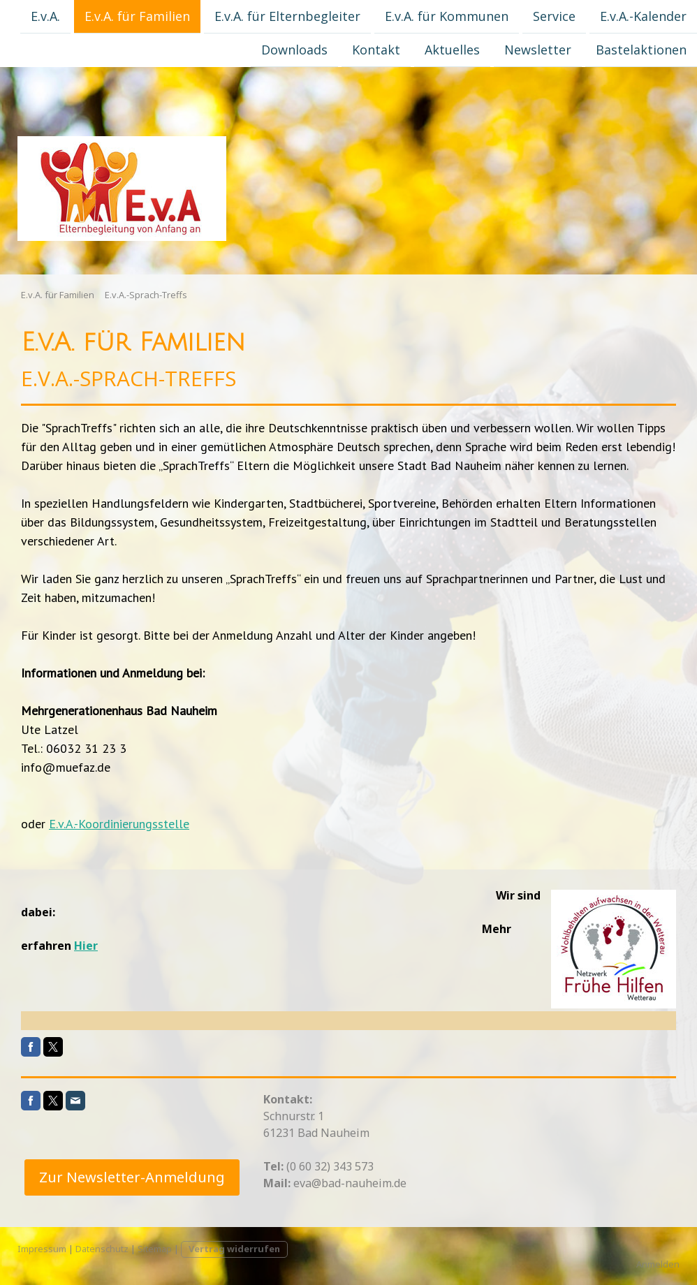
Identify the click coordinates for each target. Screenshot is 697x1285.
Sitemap (155, 1248)
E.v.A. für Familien (137, 16)
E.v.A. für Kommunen (446, 16)
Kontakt (376, 51)
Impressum (41, 1248)
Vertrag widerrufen (234, 1248)
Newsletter (537, 51)
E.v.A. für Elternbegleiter (287, 16)
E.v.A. (45, 16)
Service (554, 16)
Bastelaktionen (641, 51)
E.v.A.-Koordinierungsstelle (119, 824)
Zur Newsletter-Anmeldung (132, 1177)
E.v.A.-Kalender (643, 16)
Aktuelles (452, 51)
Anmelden (658, 1264)
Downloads (294, 51)
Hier (86, 945)
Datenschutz (102, 1248)
